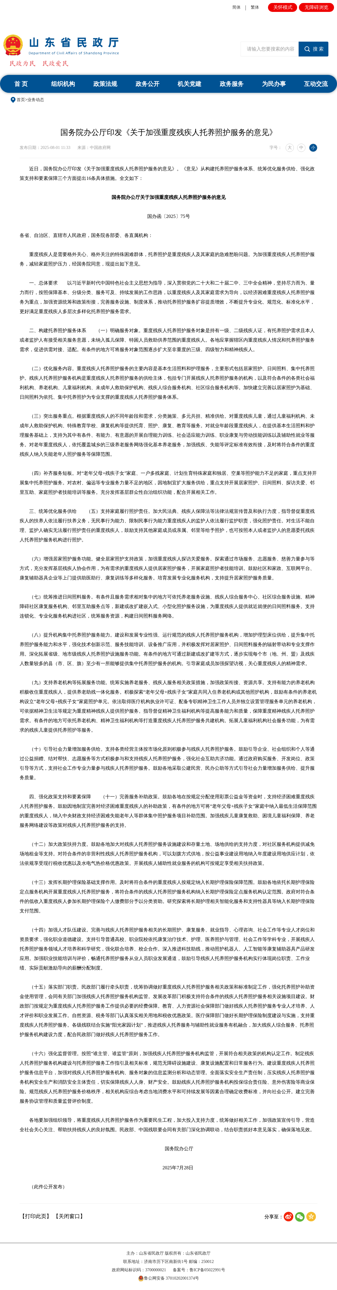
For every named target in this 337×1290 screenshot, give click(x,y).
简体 (236, 7)
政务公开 (147, 84)
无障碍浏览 (316, 7)
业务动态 (35, 100)
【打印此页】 (36, 1216)
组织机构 (63, 84)
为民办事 (274, 84)
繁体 (255, 7)
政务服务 (232, 84)
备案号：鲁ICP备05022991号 (199, 1270)
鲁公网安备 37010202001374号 (168, 1278)
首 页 (21, 84)
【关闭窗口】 (69, 1216)
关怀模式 (282, 7)
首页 (21, 100)
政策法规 (105, 84)
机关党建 (189, 84)
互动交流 (316, 84)
